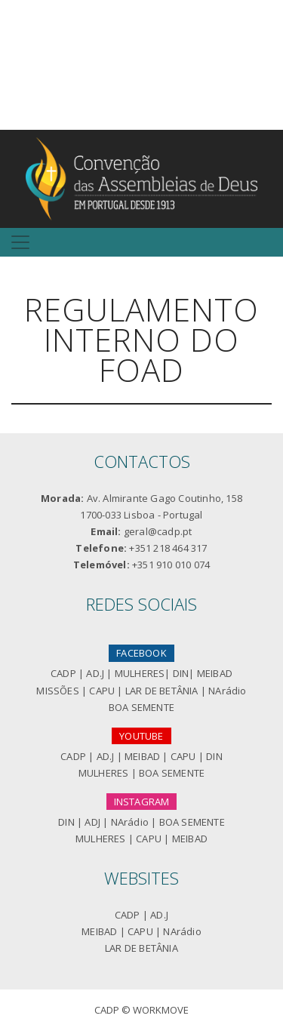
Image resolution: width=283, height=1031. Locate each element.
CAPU (102, 690)
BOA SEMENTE (141, 707)
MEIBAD (214, 673)
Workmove (161, 1010)
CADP (63, 673)
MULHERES (140, 673)
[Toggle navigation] (20, 242)
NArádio (227, 690)
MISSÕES (57, 690)
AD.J (95, 673)
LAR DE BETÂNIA (161, 690)
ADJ (92, 822)
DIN (181, 673)
